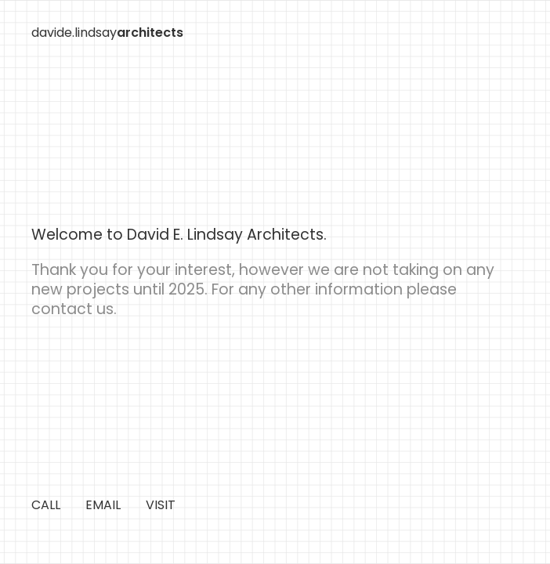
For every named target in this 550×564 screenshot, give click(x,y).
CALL (45, 505)
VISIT (160, 505)
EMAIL (103, 505)
